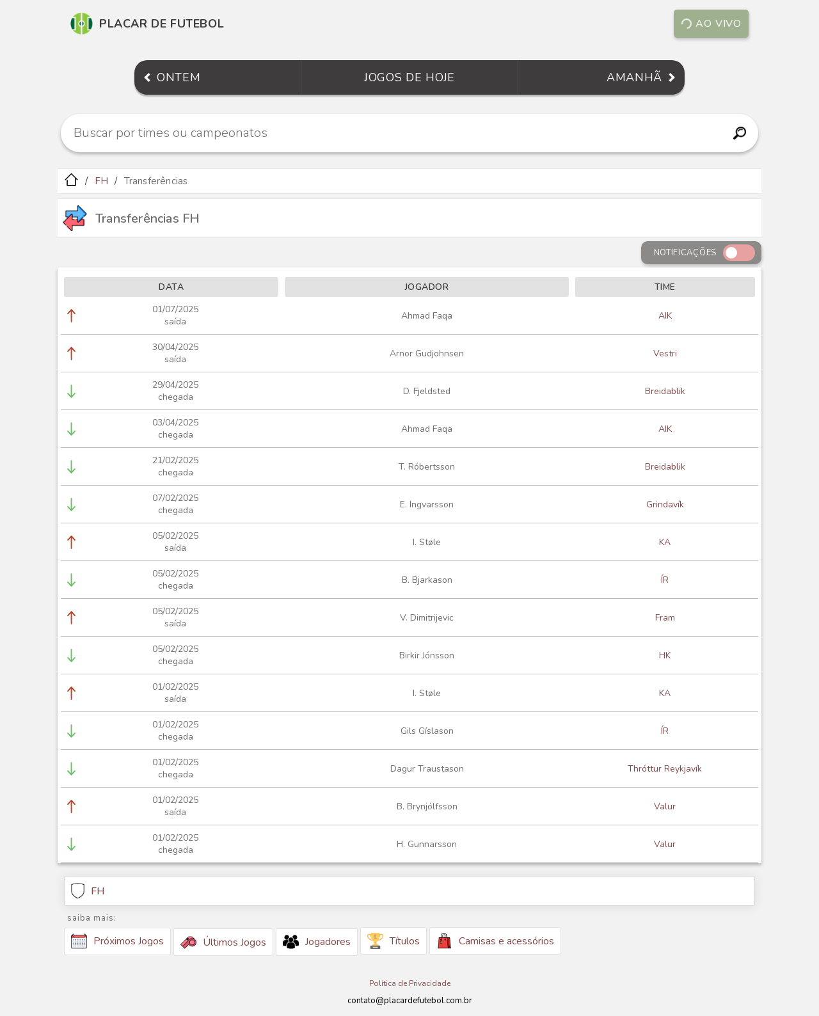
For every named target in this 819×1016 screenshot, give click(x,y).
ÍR (665, 580)
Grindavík (665, 504)
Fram (665, 618)
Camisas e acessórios (495, 941)
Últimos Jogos (223, 942)
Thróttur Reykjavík (665, 769)
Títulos (393, 941)
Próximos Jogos (117, 941)
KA (665, 542)
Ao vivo (711, 24)
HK (665, 655)
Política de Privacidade (409, 983)
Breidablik (665, 391)
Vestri (665, 353)
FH (101, 181)
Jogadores (317, 942)
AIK (665, 316)
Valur (665, 806)
